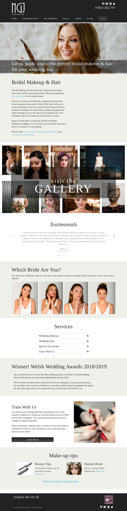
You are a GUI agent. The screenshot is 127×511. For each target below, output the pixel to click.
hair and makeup (18, 96)
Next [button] (114, 234)
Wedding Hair (47, 341)
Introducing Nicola (30, 18)
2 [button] (62, 256)
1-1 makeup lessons (31, 132)
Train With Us (47, 351)
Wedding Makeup (49, 335)
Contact (102, 18)
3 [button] (65, 256)
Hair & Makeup (50, 18)
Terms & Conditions (37, 507)
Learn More (32, 439)
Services (65, 18)
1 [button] (59, 256)
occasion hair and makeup (22, 135)
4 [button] (68, 256)
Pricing (90, 18)
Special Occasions (49, 346)
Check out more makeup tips (60, 481)
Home (14, 18)
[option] (63, 242)
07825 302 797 (105, 7)
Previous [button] (13, 234)
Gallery (78, 18)
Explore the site (24, 497)
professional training (49, 132)
